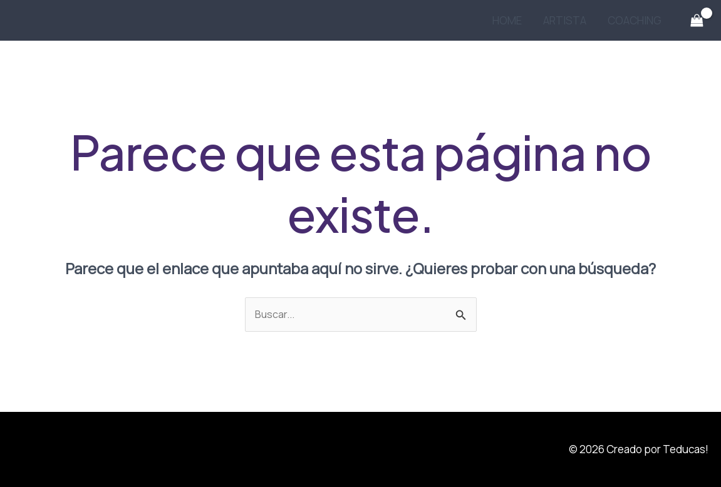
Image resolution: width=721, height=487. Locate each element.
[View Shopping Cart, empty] (696, 20)
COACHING (634, 20)
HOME (507, 20)
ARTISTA (564, 20)
